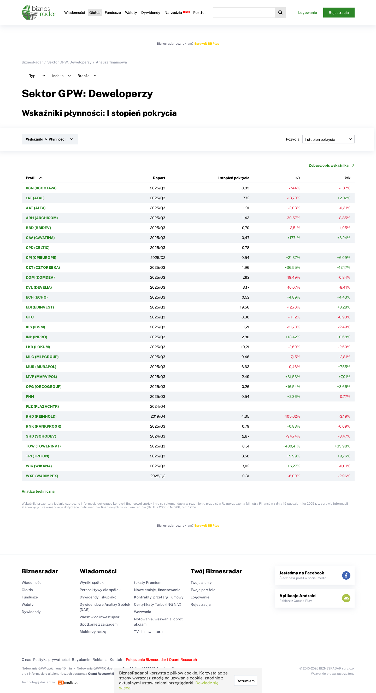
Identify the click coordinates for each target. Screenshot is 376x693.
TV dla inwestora (148, 632)
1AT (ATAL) (35, 198)
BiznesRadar (32, 62)
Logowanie (307, 12)
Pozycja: (320, 139)
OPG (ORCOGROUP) (44, 387)
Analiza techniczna (38, 491)
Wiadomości (74, 12)
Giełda (95, 12)
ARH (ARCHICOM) (42, 218)
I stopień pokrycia (233, 178)
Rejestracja (339, 12)
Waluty (131, 12)
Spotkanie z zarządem (99, 624)
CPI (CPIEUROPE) (41, 257)
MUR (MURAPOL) (41, 367)
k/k (347, 178)
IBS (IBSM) (35, 327)
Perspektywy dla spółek (100, 590)
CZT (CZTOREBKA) (43, 267)
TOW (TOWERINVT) (43, 446)
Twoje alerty (201, 582)
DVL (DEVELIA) (39, 287)
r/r (298, 178)
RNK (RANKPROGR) (43, 426)
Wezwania (142, 612)
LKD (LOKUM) (38, 347)
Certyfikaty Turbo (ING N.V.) (157, 604)
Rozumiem (246, 681)
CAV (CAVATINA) (40, 238)
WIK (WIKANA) (39, 466)
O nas (26, 659)
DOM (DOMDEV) (40, 277)
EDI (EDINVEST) (40, 307)
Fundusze (113, 12)
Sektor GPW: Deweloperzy (69, 62)
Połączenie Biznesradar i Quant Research (161, 659)
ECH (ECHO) (37, 297)
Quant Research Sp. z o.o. (106, 673)
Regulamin (81, 659)
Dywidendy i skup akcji (99, 597)
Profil (31, 178)
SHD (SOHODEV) (41, 436)
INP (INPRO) (36, 337)
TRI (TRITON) (37, 456)
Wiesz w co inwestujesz (100, 617)
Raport (159, 178)
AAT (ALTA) (36, 208)
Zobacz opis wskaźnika (332, 165)
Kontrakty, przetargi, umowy (159, 597)
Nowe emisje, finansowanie (157, 590)
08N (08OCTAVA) (41, 188)
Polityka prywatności (51, 659)
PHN (30, 396)
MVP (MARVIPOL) (41, 377)
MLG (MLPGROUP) (42, 357)
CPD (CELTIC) (38, 248)
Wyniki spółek (92, 582)
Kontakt (117, 659)
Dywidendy (150, 12)
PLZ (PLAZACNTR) (42, 406)
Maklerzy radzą (93, 632)
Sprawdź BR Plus (206, 43)
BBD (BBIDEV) (38, 228)
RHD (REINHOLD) (41, 416)
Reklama (100, 659)
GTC (30, 317)
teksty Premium (147, 582)
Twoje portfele (203, 590)
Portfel (199, 12)
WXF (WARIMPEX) (42, 476)
